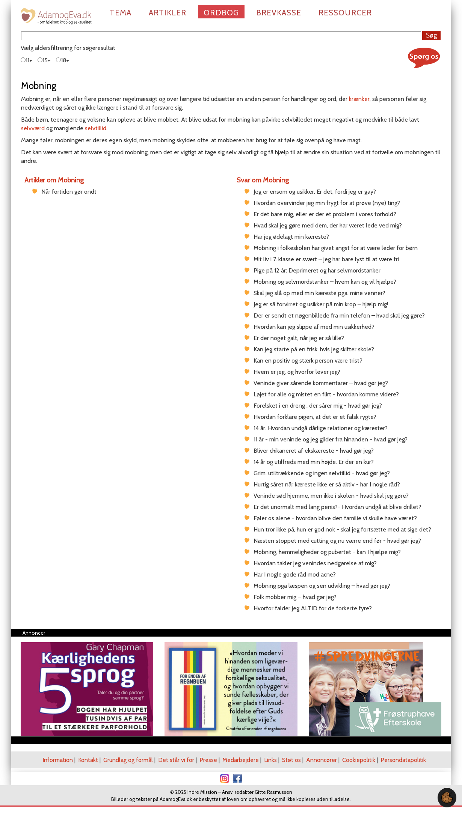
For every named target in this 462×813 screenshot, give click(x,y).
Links (270, 759)
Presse (208, 759)
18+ (62, 60)
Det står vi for (176, 759)
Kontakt (88, 759)
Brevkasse (278, 12)
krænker (359, 98)
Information (57, 759)
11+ (26, 60)
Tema (120, 12)
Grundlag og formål (128, 759)
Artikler (167, 12)
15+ (44, 60)
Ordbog (221, 12)
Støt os (291, 759)
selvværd (33, 128)
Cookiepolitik (358, 759)
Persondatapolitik (403, 759)
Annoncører (321, 759)
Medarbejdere (240, 759)
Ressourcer (345, 12)
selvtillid (95, 128)
